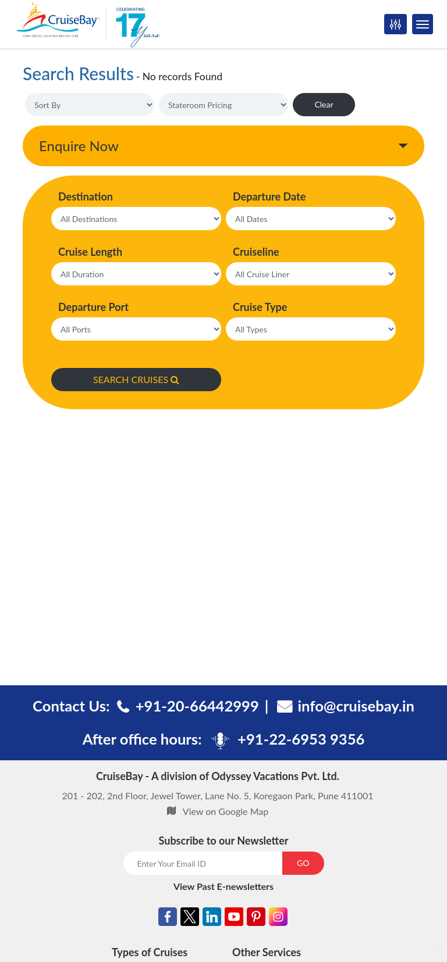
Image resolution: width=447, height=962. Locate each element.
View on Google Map (225, 811)
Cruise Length (90, 251)
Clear (323, 104)
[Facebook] (167, 918)
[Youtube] (234, 918)
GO (303, 863)
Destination (85, 196)
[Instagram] (278, 918)
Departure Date (269, 196)
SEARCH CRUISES (136, 379)
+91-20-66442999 (197, 705)
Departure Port (93, 307)
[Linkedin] (212, 918)
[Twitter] (189, 918)
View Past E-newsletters (223, 886)
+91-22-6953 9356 (300, 739)
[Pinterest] (256, 918)
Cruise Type (260, 307)
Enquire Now (79, 145)
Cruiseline (256, 251)
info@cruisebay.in (356, 705)
